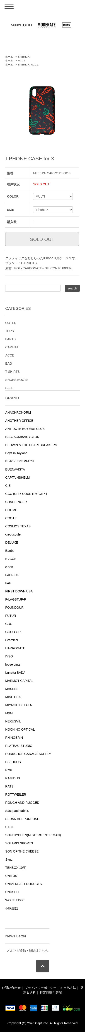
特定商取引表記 (51, 992)
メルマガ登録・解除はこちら (27, 950)
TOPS (9, 331)
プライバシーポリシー (40, 988)
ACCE (22, 60)
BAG (8, 363)
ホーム (9, 56)
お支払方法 (68, 988)
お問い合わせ (11, 988)
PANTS (10, 339)
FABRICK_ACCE (28, 64)
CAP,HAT (11, 347)
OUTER (10, 323)
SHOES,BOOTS (16, 380)
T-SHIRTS (12, 371)
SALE (9, 388)
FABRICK (24, 56)
